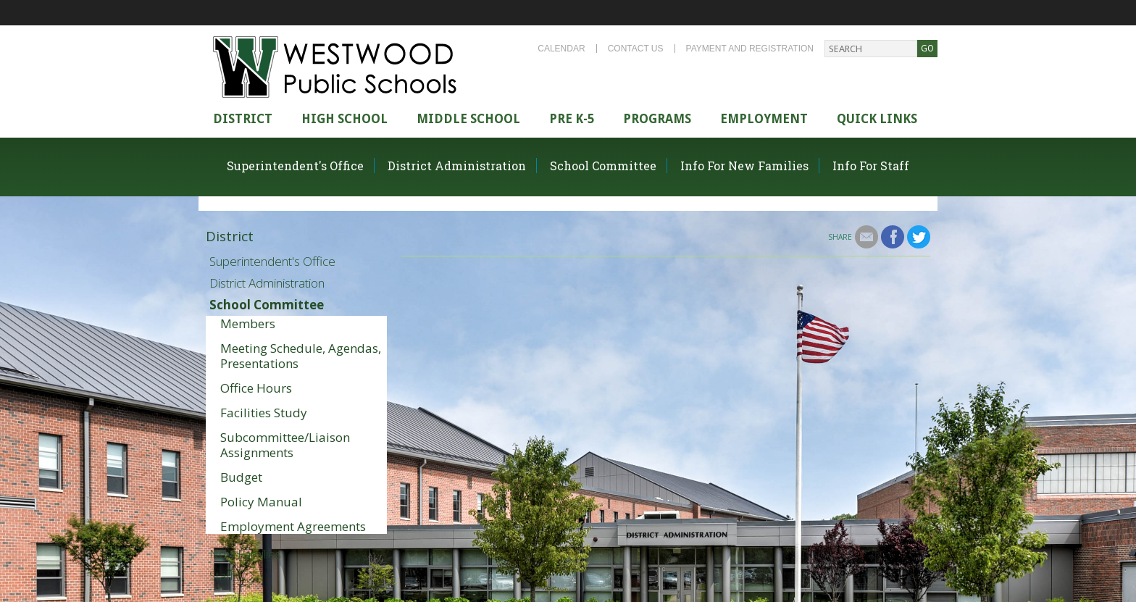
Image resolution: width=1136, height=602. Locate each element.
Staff (221, 575)
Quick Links (877, 119)
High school (344, 119)
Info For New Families (744, 165)
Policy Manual (261, 501)
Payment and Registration (750, 48)
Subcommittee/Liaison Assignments (285, 445)
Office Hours (256, 388)
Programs (657, 119)
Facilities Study (263, 412)
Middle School (468, 119)
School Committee (603, 165)
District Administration (457, 165)
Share (840, 237)
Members (247, 323)
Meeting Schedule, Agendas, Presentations (300, 355)
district (242, 119)
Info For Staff (870, 165)
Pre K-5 (571, 119)
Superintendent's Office (295, 165)
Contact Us (636, 48)
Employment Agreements (293, 526)
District (230, 236)
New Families (245, 553)
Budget (241, 477)
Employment (764, 119)
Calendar (561, 48)
